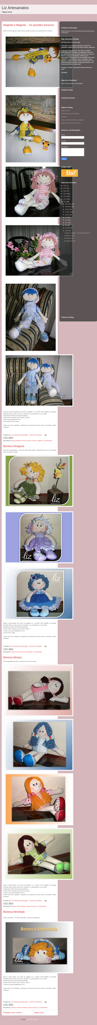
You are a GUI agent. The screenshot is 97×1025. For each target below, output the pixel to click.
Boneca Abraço (12, 657)
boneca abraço (21, 906)
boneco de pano (27, 440)
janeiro (67, 230)
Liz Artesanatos (15, 8)
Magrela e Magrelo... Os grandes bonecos (28, 25)
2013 (65, 199)
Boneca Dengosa (13, 446)
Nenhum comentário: (36, 435)
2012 (65, 201)
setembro (68, 212)
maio (66, 222)
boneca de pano (16, 652)
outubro (67, 209)
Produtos (64, 117)
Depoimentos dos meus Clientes (71, 123)
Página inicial (39, 1012)
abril (66, 225)
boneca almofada (22, 1007)
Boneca (13, 906)
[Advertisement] (69, 279)
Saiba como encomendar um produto (72, 120)
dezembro (68, 204)
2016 (65, 191)
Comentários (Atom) (32, 1019)
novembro (68, 206)
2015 (65, 193)
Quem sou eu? (65, 110)
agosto (67, 214)
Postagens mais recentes (12, 1012)
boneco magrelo (37, 440)
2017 (65, 188)
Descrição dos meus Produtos (70, 113)
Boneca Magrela (16, 440)
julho (66, 217)
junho (67, 220)
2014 (65, 196)
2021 (65, 185)
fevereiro (68, 228)
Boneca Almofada (14, 911)
